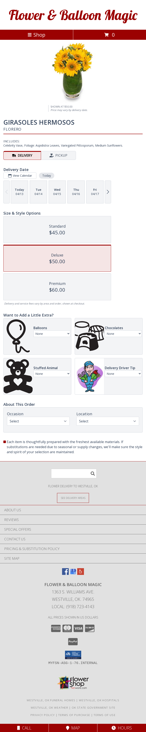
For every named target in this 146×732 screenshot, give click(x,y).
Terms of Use (104, 715)
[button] (73, 655)
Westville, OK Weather (49, 707)
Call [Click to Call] (24, 728)
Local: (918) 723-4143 (73, 606)
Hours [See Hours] (121, 728)
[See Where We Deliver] (73, 498)
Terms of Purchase (74, 715)
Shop (36, 34)
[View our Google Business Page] (73, 573)
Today (46, 176)
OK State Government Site (93, 707)
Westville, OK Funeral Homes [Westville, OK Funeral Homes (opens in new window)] (51, 700)
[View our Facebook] (65, 573)
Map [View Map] (73, 728)
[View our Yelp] (80, 573)
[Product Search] (74, 473)
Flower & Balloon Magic (73, 14)
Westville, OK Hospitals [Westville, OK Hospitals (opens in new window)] (99, 700)
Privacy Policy (43, 715)
